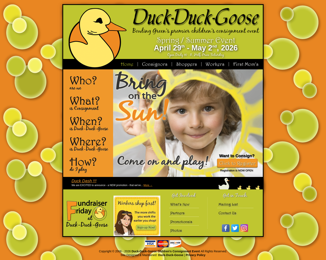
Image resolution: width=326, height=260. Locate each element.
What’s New (179, 204)
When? (90, 123)
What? (90, 103)
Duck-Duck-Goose (170, 255)
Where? (90, 144)
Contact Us (227, 213)
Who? (90, 83)
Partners (177, 213)
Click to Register (237, 163)
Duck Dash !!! (84, 181)
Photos (176, 230)
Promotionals (181, 222)
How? (90, 164)
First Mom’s (246, 64)
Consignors (155, 64)
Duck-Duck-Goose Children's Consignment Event (166, 251)
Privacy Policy (195, 255)
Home (127, 64)
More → (147, 185)
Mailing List (228, 204)
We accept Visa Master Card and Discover (163, 243)
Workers (215, 64)
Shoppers (186, 64)
